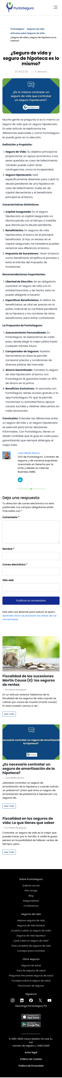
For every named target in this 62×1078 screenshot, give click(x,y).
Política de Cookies (31, 1059)
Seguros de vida (35, 28)
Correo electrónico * (14, 565)
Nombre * (8, 549)
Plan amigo (31, 891)
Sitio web (8, 580)
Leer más (9, 714)
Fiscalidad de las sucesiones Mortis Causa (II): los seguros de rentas (28, 681)
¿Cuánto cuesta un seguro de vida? (31, 931)
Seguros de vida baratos (31, 926)
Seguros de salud (31, 966)
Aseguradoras (31, 901)
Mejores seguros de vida (31, 921)
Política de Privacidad (31, 1066)
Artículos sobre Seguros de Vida (27, 33)
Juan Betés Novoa (29, 453)
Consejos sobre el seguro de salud (31, 981)
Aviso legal (31, 1053)
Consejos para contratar (31, 951)
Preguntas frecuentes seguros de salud (31, 976)
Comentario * (10, 517)
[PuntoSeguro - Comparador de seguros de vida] (20, 6)
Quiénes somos (31, 886)
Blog (31, 896)
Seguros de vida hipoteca (31, 936)
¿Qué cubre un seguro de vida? (31, 941)
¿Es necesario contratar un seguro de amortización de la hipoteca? (28, 769)
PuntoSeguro (17, 28)
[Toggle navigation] (54, 6)
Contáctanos (30, 906)
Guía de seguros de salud (31, 971)
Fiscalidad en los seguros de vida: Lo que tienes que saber (28, 821)
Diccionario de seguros (31, 986)
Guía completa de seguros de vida (31, 946)
